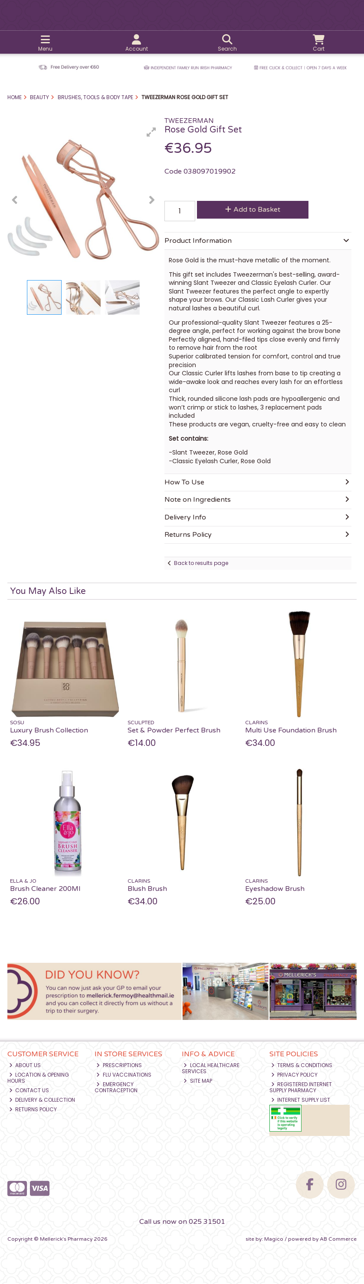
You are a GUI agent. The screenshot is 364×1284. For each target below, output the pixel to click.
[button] (151, 132)
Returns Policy (33, 1109)
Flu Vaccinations (123, 1074)
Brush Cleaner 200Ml (45, 888)
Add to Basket (252, 209)
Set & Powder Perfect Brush (174, 730)
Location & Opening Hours (38, 1077)
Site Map (198, 1080)
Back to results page (201, 563)
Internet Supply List (301, 1099)
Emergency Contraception (116, 1087)
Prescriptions (119, 1065)
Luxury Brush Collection (49, 730)
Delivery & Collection (42, 1099)
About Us (25, 1065)
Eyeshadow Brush (275, 888)
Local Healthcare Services (210, 1068)
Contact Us (29, 1090)
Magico (273, 1239)
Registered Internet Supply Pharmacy (300, 1087)
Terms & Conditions (302, 1065)
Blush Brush (147, 888)
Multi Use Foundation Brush (291, 730)
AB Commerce (338, 1239)
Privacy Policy (294, 1074)
